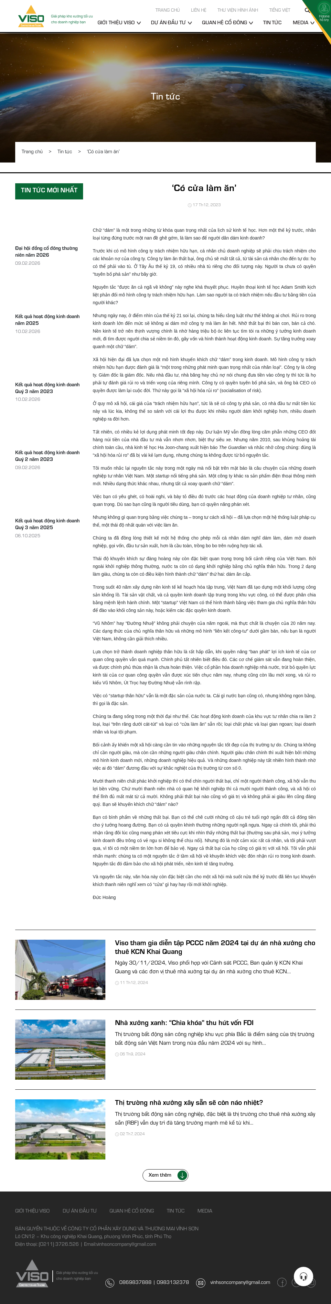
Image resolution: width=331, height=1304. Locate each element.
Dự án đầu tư (168, 23)
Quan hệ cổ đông (224, 23)
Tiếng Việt (279, 11)
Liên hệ (198, 11)
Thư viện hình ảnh (238, 11)
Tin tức (272, 23)
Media (300, 23)
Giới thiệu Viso (116, 23)
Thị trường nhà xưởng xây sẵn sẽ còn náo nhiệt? (189, 1103)
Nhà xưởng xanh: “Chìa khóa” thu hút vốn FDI (184, 1023)
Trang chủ (167, 11)
